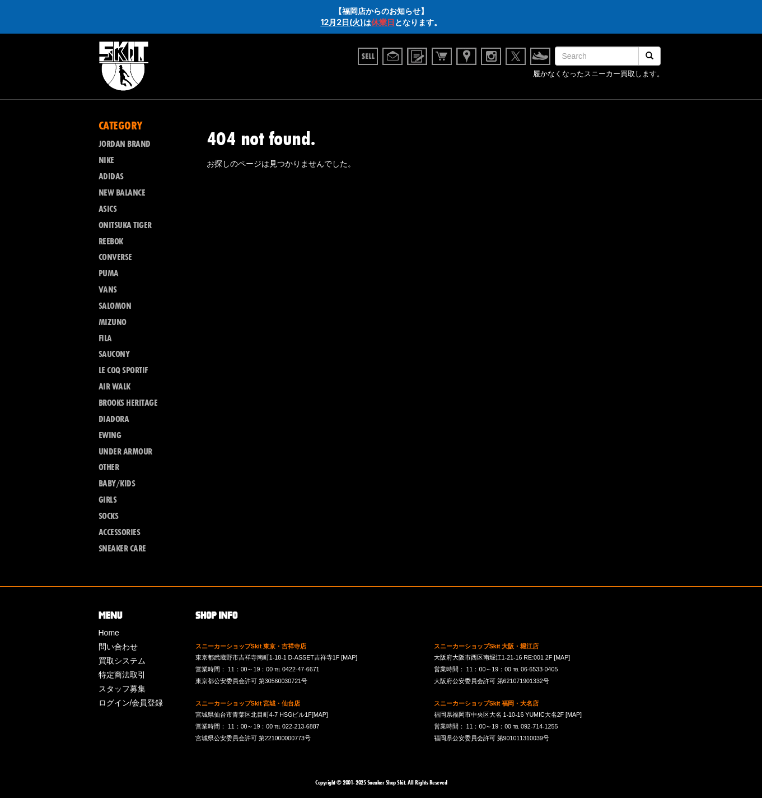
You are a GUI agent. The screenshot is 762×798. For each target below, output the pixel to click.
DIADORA (114, 419)
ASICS (108, 209)
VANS (108, 289)
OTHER (109, 467)
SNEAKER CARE (122, 548)
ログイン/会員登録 (131, 702)
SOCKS (109, 516)
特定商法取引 (122, 674)
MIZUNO (113, 322)
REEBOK (111, 241)
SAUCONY (114, 354)
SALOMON (115, 306)
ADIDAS (111, 176)
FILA (105, 338)
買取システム (122, 660)
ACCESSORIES (120, 532)
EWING (110, 435)
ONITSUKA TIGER (125, 225)
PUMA (109, 273)
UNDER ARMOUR (125, 451)
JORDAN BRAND (125, 144)
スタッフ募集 (122, 688)
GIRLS (108, 499)
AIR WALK (114, 386)
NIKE (106, 160)
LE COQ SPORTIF (123, 370)
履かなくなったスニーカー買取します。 (598, 76)
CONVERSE (115, 257)
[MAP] (349, 657)
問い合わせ (118, 646)
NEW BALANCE (122, 192)
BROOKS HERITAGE (128, 403)
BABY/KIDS (117, 483)
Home (109, 632)
